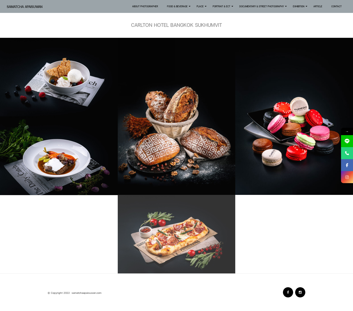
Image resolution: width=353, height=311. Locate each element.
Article (317, 6)
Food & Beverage (179, 8)
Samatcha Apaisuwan (24, 7)
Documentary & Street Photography (263, 8)
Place (202, 8)
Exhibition (300, 8)
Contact (336, 6)
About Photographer (145, 6)
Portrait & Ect (223, 8)
